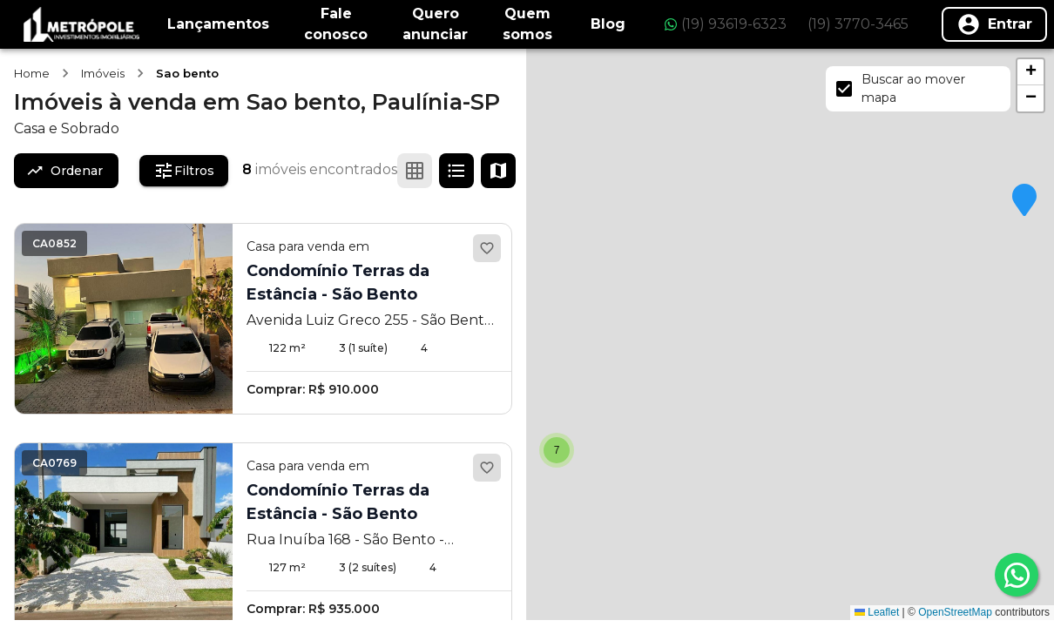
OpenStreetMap (955, 612)
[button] (1024, 201)
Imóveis (103, 73)
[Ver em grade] (414, 170)
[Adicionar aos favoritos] (487, 248)
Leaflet (877, 612)
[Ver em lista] (456, 170)
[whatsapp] (1016, 575)
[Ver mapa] (498, 170)
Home (32, 73)
